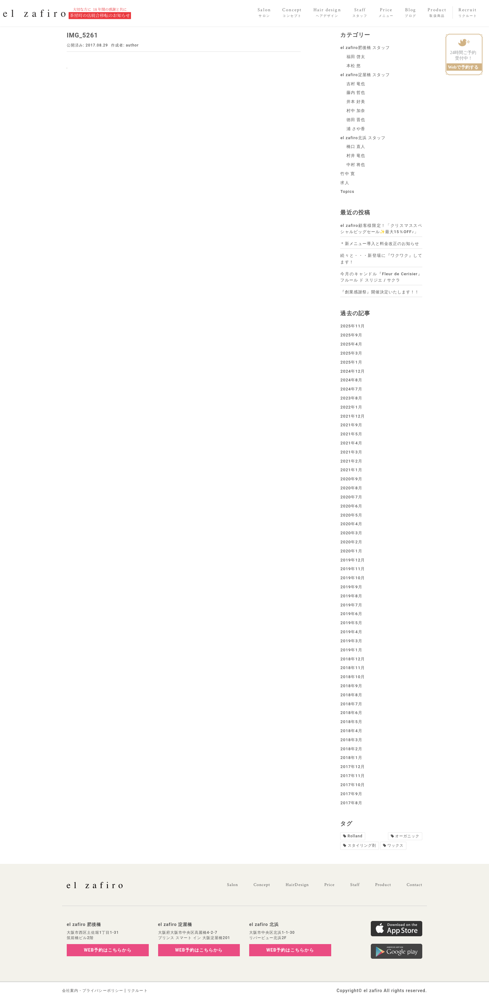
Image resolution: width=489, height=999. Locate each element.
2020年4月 (351, 524)
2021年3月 (351, 452)
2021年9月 (351, 425)
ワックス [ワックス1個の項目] (395, 845)
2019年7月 (351, 605)
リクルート (137, 990)
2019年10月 (352, 577)
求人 (344, 182)
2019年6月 (351, 613)
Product (383, 885)
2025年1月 (351, 362)
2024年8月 (351, 380)
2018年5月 (351, 721)
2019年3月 (351, 641)
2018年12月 (352, 659)
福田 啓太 (356, 56)
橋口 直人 (356, 146)
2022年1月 (351, 407)
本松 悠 (353, 65)
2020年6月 (351, 506)
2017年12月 (352, 766)
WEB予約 (108, 950)
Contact (414, 885)
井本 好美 (356, 101)
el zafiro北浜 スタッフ (362, 137)
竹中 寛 (347, 173)
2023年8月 (351, 398)
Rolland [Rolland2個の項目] (355, 836)
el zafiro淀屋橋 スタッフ (365, 74)
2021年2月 (351, 461)
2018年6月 (351, 712)
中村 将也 (356, 164)
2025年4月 (351, 344)
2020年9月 (351, 479)
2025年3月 (351, 353)
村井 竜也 (356, 155)
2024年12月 (352, 371)
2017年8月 (351, 803)
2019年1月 (351, 650)
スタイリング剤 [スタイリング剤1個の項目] (362, 845)
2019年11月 (352, 568)
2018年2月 (351, 749)
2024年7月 (351, 389)
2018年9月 (351, 685)
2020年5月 (351, 515)
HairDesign (297, 885)
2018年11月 (352, 667)
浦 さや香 (356, 128)
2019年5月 (351, 622)
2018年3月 (351, 739)
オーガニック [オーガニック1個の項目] (407, 836)
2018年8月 (351, 695)
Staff (355, 885)
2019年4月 (351, 631)
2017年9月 (351, 793)
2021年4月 (351, 443)
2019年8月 (351, 596)
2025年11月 (352, 326)
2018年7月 (351, 704)
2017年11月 (352, 775)
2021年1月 (351, 470)
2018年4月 (351, 730)
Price (329, 885)
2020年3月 (351, 533)
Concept (262, 885)
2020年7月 (351, 497)
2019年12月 (352, 560)
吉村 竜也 (356, 83)
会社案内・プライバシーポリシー (92, 990)
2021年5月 (351, 434)
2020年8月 (351, 488)
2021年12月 (352, 416)
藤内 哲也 (356, 92)
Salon (232, 885)
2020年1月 (351, 551)
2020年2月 (351, 542)
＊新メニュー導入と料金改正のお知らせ (379, 243)
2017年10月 (352, 784)
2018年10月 (352, 676)
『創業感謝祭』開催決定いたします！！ (379, 292)
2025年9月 (351, 335)
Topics (347, 191)
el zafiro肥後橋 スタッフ (365, 47)
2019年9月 (351, 587)
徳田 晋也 (356, 119)
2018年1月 (351, 757)
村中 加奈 (356, 110)
